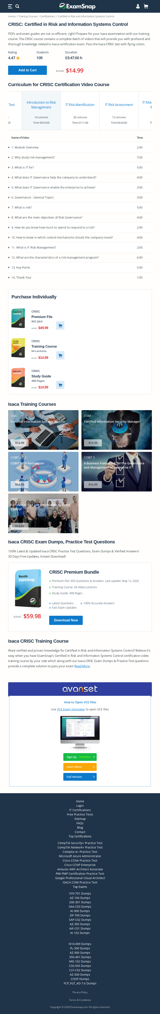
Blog (80, 827)
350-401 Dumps (80, 957)
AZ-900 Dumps (80, 953)
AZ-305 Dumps (80, 924)
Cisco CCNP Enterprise (80, 865)
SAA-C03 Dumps (80, 906)
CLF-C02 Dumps (80, 970)
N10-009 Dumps (80, 944)
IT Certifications (80, 810)
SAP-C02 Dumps (80, 920)
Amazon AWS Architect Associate (80, 869)
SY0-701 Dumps (80, 893)
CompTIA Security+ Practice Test (80, 843)
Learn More (81, 767)
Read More (82, 666)
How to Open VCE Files (80, 702)
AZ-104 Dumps (80, 898)
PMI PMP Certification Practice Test (80, 874)
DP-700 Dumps (80, 915)
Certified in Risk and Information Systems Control (86, 16)
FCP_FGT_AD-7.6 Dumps (80, 983)
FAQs (80, 823)
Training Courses (27, 16)
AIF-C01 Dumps (80, 928)
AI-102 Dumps (80, 933)
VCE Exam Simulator (71, 709)
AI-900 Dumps (80, 911)
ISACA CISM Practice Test (80, 882)
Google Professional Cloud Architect (80, 878)
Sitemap (80, 819)
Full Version (81, 777)
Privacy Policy (80, 992)
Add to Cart (27, 70)
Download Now (66, 620)
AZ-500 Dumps (80, 974)
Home (11, 16)
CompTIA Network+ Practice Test (80, 847)
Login (80, 806)
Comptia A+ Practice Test (80, 852)
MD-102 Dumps (80, 961)
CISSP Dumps (80, 979)
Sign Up (81, 757)
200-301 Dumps (80, 902)
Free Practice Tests (80, 814)
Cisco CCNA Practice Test (80, 860)
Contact (80, 832)
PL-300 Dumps (80, 948)
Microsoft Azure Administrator (80, 856)
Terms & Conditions (80, 1000)
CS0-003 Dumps (80, 966)
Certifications (47, 16)
